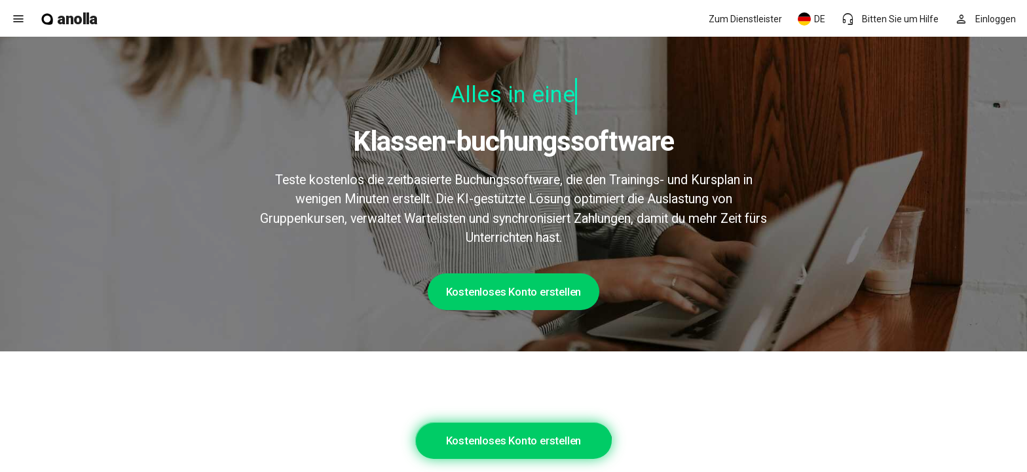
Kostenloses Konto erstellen (514, 291)
